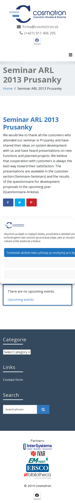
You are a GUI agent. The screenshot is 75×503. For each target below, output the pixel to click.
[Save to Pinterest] (31, 202)
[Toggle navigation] (70, 55)
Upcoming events (21, 299)
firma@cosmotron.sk (40, 26)
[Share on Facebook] (8, 202)
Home (8, 88)
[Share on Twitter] (20, 202)
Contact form (13, 379)
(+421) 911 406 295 (40, 33)
